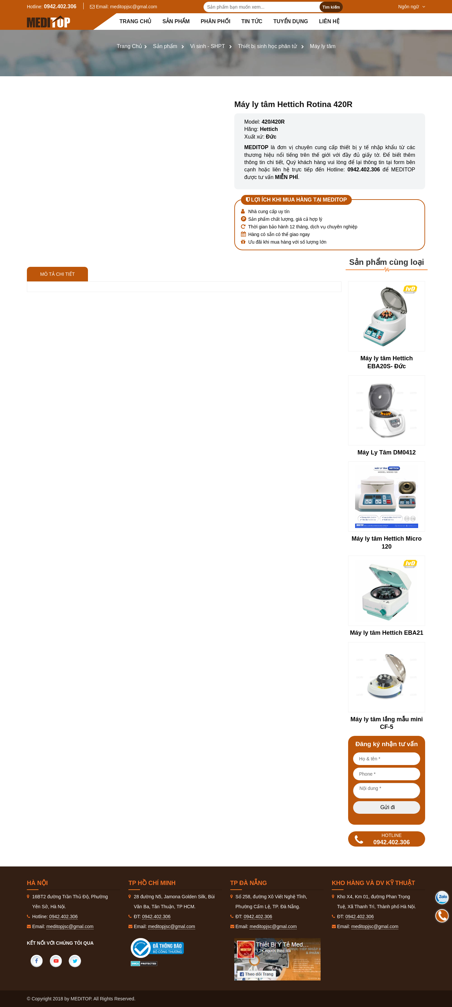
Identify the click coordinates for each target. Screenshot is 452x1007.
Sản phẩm (175, 21)
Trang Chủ (129, 46)
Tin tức (252, 21)
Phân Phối (215, 21)
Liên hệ (329, 21)
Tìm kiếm (331, 7)
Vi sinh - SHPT (207, 46)
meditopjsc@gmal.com (133, 6)
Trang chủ (135, 21)
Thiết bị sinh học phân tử (267, 46)
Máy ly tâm (323, 46)
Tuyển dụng (290, 21)
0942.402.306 (60, 6)
